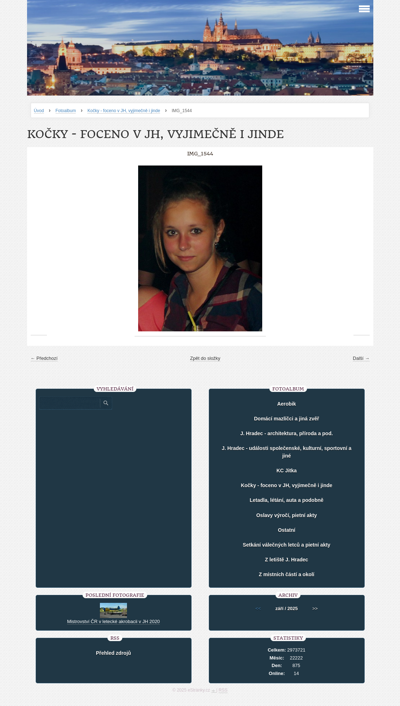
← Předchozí (44, 358)
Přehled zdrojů (113, 653)
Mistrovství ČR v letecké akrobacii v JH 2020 (113, 621)
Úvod (39, 110)
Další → (361, 358)
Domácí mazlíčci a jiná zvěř (286, 419)
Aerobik (286, 404)
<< (258, 608)
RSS (223, 690)
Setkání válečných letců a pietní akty (286, 545)
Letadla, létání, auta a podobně (287, 500)
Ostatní (286, 530)
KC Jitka (286, 470)
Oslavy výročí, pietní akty (286, 515)
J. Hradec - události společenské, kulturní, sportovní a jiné (286, 452)
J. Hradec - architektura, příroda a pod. (286, 433)
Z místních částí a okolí (286, 574)
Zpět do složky (205, 358)
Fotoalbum (66, 110)
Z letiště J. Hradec (286, 559)
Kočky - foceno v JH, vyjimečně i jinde (123, 110)
